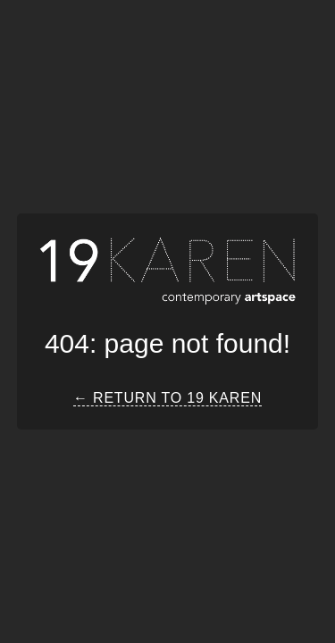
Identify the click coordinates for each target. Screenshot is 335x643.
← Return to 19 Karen (167, 398)
